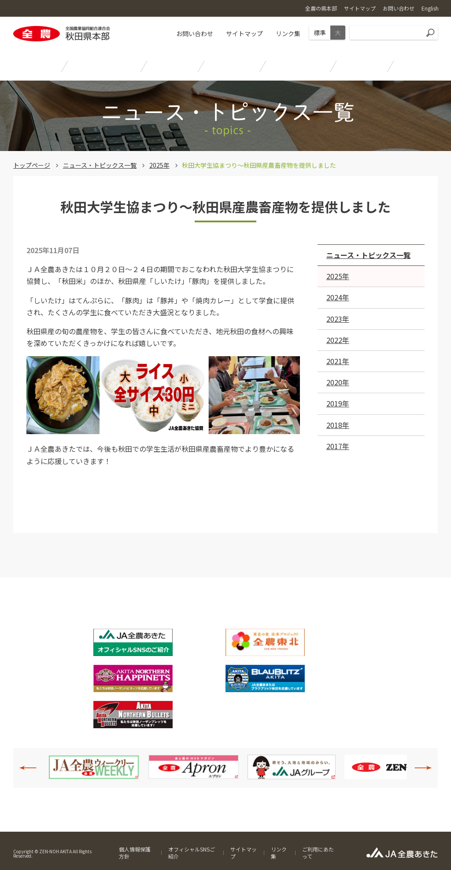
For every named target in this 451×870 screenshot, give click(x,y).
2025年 (159, 165)
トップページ (31, 165)
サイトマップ (244, 33)
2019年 (337, 403)
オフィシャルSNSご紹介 (191, 852)
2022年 (337, 340)
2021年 (337, 361)
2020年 (337, 382)
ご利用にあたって (318, 852)
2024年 (337, 297)
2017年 (337, 446)
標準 (320, 32)
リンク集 (288, 33)
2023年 (337, 318)
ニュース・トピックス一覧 (100, 165)
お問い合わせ (194, 33)
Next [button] (418, 768)
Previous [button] (33, 768)
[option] (94, 767)
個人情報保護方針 (135, 852)
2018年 (337, 425)
